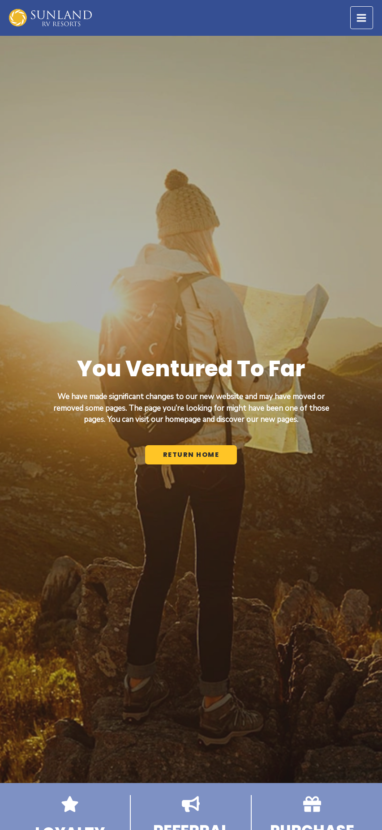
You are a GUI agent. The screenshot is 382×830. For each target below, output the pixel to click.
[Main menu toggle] (361, 18)
